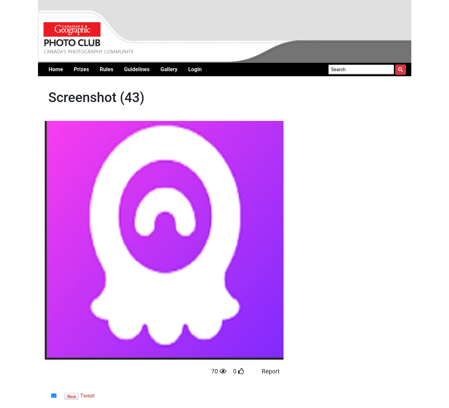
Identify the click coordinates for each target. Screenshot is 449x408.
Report (270, 371)
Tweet (87, 396)
